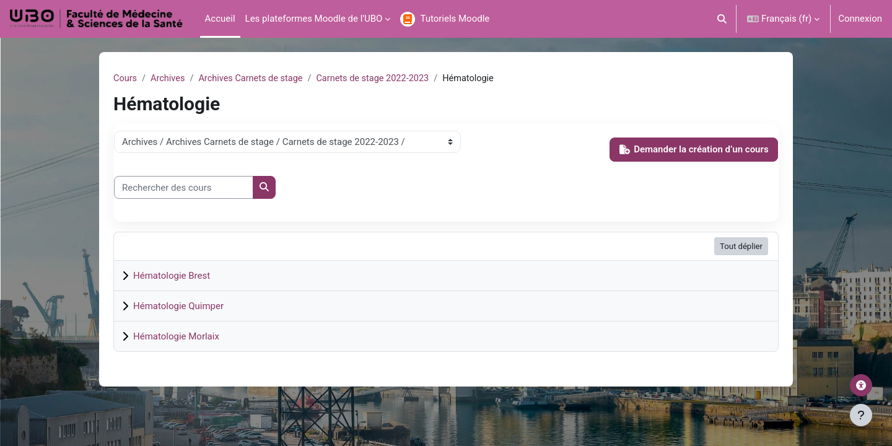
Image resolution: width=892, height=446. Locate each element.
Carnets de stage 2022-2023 (380, 78)
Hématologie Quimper (178, 306)
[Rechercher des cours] (183, 188)
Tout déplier (741, 246)
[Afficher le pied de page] (861, 415)
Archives (169, 78)
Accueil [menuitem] (220, 18)
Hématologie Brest (171, 276)
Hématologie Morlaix (176, 337)
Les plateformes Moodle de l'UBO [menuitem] (314, 18)
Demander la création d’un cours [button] (694, 149)
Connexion (860, 18)
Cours (125, 78)
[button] (722, 19)
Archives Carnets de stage (254, 78)
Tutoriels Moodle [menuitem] (454, 18)
